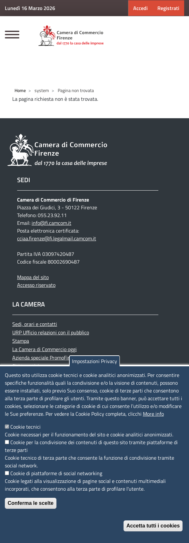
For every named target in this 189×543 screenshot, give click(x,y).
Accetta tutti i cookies (153, 525)
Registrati (168, 8)
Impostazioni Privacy (94, 361)
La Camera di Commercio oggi (44, 349)
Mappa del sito (33, 277)
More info (153, 414)
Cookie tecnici (25, 427)
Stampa (20, 341)
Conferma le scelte (31, 503)
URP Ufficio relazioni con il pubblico (50, 332)
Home (20, 90)
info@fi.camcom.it (51, 223)
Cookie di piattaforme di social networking (56, 473)
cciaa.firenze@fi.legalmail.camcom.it (56, 238)
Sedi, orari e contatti (34, 324)
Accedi (140, 8)
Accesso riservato (36, 285)
